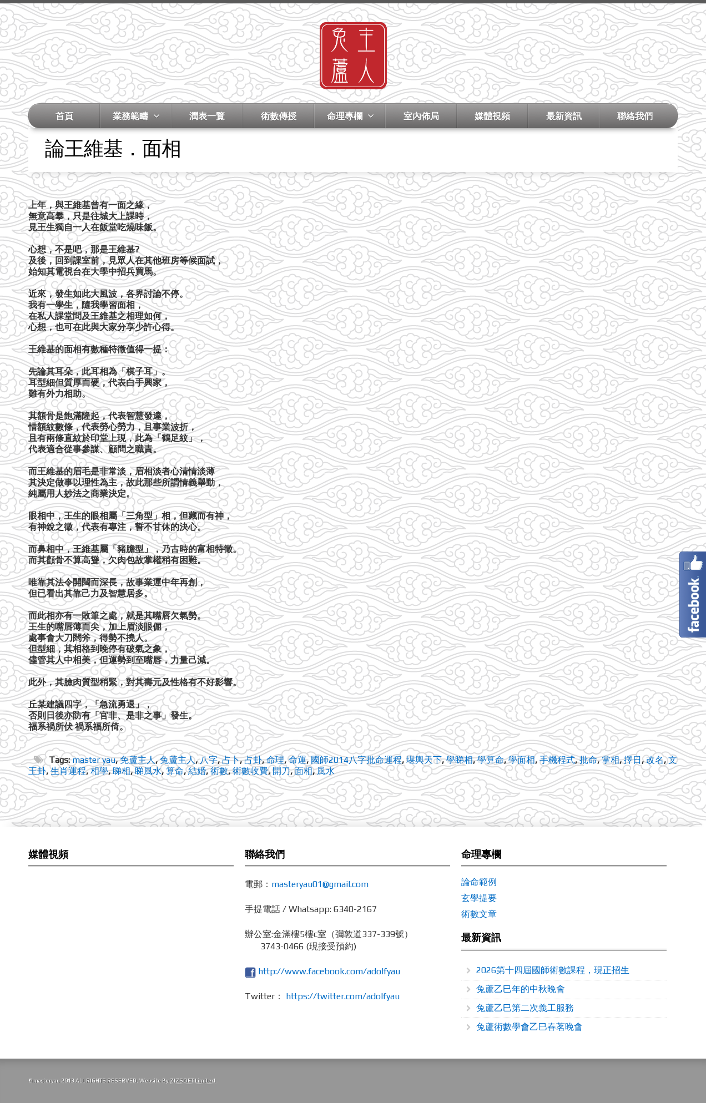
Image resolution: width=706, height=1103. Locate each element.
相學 (99, 771)
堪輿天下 (424, 760)
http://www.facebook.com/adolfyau (329, 971)
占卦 (253, 760)
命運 (297, 760)
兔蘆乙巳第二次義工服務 (525, 1008)
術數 (219, 771)
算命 (175, 771)
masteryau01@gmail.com (320, 884)
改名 (655, 760)
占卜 (231, 760)
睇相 (121, 771)
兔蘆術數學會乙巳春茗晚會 (529, 1026)
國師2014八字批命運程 (356, 760)
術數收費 (250, 771)
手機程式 (557, 760)
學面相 (521, 760)
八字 (209, 760)
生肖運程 (68, 771)
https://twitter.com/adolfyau (343, 996)
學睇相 (459, 760)
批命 (588, 760)
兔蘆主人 (177, 760)
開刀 (281, 771)
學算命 (490, 760)
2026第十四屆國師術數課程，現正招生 (552, 970)
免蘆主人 (137, 760)
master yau (93, 760)
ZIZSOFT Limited (192, 1080)
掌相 (610, 760)
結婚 (197, 771)
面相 (303, 771)
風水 (326, 771)
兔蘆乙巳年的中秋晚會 (520, 989)
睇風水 (148, 771)
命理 (275, 760)
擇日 (633, 760)
